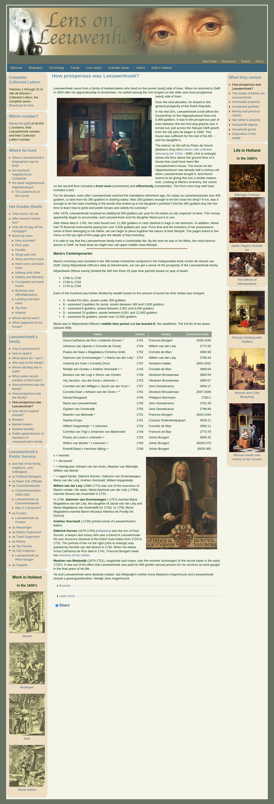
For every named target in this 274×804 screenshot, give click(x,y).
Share (63, 605)
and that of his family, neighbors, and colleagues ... (26, 467)
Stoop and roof (25, 254)
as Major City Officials (27, 481)
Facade (20, 250)
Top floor (21, 308)
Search (246, 61)
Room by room (22, 236)
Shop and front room (29, 259)
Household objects (245, 124)
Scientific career (118, 67)
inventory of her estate (74, 555)
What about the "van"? (27, 358)
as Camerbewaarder (26, 485)
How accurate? (25, 240)
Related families (23, 429)
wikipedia (103, 531)
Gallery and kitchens (29, 277)
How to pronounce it (26, 348)
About (259, 61)
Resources (228, 61)
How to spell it (22, 353)
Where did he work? (26, 318)
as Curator (19, 513)
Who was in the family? (28, 362)
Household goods (244, 129)
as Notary (18, 541)
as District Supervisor (26, 532)
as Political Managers (27, 476)
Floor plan (22, 245)
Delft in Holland (161, 67)
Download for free (21, 105)
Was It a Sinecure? (28, 508)
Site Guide (209, 61)
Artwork (20, 312)
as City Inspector (23, 550)
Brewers (17, 419)
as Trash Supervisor (26, 536)
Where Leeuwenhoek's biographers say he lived (28, 161)
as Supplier (20, 565)
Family (75, 67)
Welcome (16, 67)
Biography (35, 67)
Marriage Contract (247, 195)
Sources (64, 585)
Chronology (56, 67)
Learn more (67, 596)
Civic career (94, 67)
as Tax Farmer (22, 546)
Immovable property (246, 102)
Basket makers (22, 424)
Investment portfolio (245, 106)
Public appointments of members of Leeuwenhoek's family (28, 437)
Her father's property (246, 120)
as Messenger (22, 527)
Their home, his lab (25, 214)
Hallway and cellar (27, 272)
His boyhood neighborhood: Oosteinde (22, 174)
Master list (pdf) (19, 123)
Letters (140, 67)
